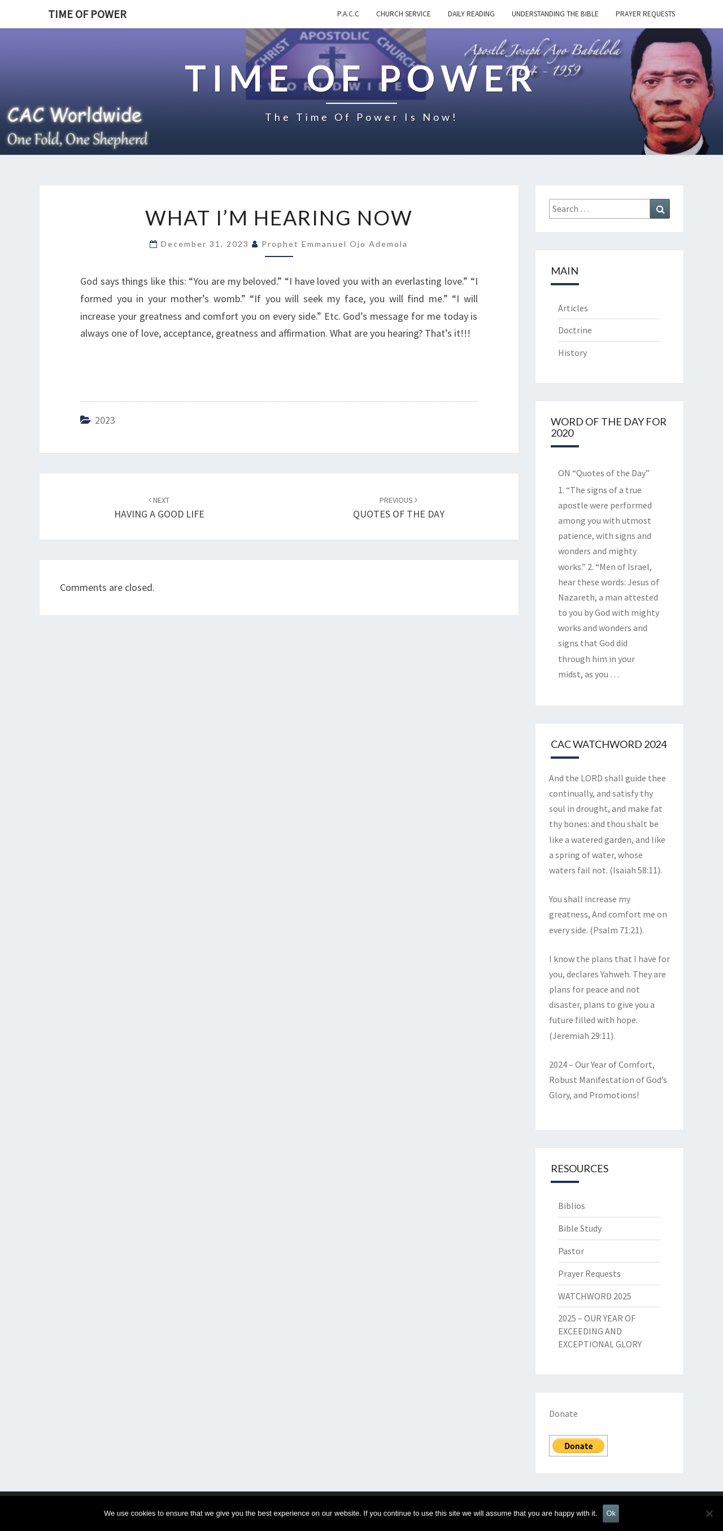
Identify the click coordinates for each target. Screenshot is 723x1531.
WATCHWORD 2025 (594, 1296)
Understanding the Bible (555, 14)
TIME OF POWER (87, 14)
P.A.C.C (348, 14)
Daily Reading (471, 14)
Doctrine (575, 330)
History (572, 352)
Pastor (571, 1250)
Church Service (403, 14)
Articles (573, 308)
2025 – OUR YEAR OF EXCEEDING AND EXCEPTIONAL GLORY (600, 1331)
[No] (709, 1513)
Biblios (571, 1205)
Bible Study (580, 1228)
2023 (105, 420)
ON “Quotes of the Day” (604, 473)
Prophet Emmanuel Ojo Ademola (335, 244)
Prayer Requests (645, 14)
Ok (611, 1513)
